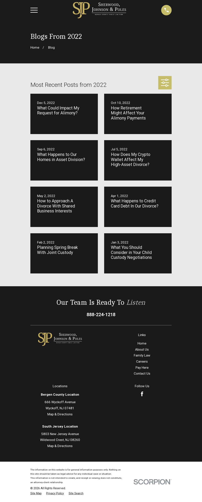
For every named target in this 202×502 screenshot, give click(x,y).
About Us (142, 349)
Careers (142, 361)
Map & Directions (60, 414)
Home (141, 343)
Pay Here (142, 368)
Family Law (142, 355)
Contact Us (142, 373)
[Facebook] (142, 394)
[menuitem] (36, 493)
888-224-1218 (101, 314)
